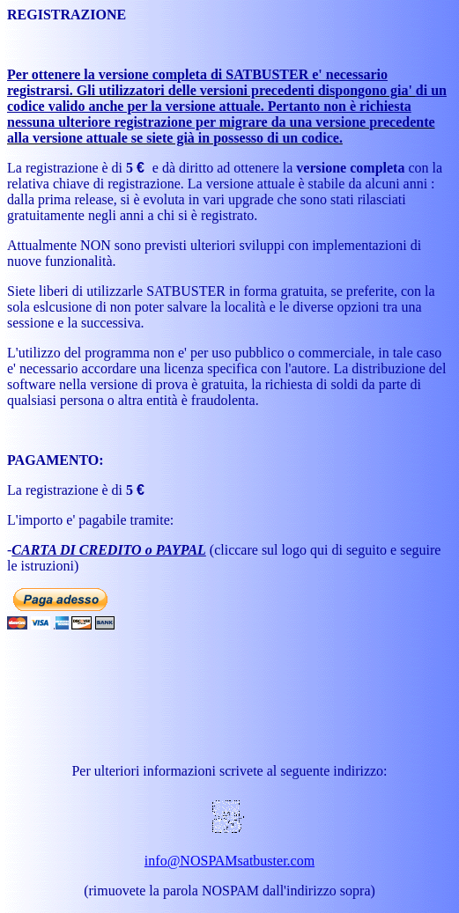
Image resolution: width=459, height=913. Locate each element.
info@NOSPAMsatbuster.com (229, 860)
